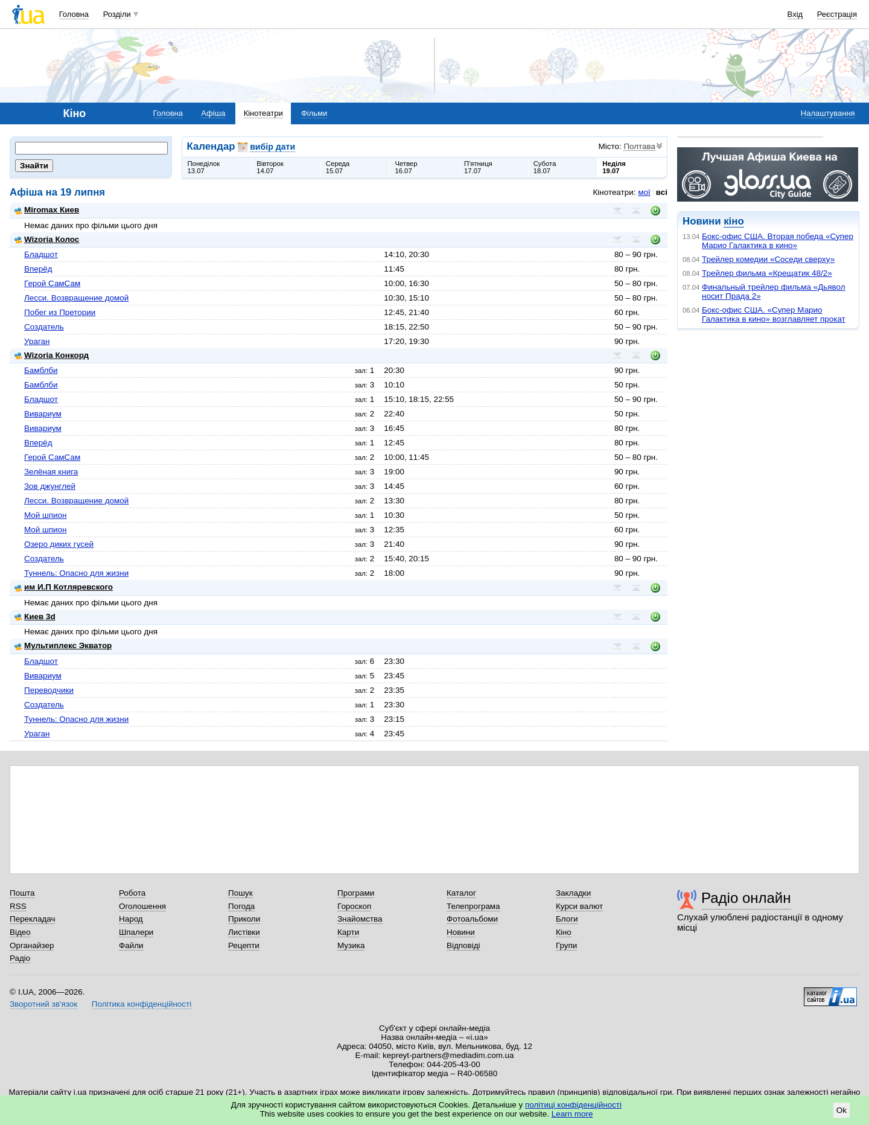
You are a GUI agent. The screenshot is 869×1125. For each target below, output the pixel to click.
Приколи (244, 918)
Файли (131, 945)
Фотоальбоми (472, 918)
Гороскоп (354, 906)
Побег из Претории (59, 312)
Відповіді (463, 945)
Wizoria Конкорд (51, 355)
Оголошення (142, 906)
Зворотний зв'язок (43, 1004)
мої (644, 192)
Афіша (213, 113)
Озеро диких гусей (59, 544)
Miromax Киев (46, 209)
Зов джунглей (49, 486)
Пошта (22, 892)
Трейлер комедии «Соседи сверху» (768, 259)
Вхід (795, 14)
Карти (348, 932)
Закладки (573, 892)
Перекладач (32, 918)
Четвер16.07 (406, 167)
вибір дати (272, 146)
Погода (241, 906)
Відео (20, 932)
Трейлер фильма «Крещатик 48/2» (767, 273)
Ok (841, 1110)
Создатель (44, 326)
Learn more (572, 1113)
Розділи (117, 14)
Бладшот (41, 254)
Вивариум (43, 413)
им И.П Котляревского (63, 586)
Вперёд (38, 268)
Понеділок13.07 (204, 167)
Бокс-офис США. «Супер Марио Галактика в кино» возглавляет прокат (773, 314)
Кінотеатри (263, 113)
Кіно (563, 932)
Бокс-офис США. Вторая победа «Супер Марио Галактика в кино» (777, 241)
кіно (733, 221)
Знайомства (360, 918)
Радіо (20, 958)
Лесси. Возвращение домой (76, 297)
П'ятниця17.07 (478, 167)
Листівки (244, 932)
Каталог (461, 892)
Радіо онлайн (746, 898)
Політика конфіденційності (141, 1004)
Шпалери (136, 932)
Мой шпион (45, 515)
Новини (461, 932)
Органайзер (32, 945)
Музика (350, 945)
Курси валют (579, 906)
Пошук (240, 892)
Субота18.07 (544, 167)
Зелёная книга (51, 471)
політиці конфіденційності (573, 1104)
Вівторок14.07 (270, 167)
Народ (131, 918)
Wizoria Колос (46, 239)
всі (661, 192)
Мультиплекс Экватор (63, 645)
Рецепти (243, 945)
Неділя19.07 (613, 167)
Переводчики (49, 690)
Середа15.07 (338, 167)
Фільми (314, 113)
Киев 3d (35, 616)
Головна (74, 14)
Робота (132, 892)
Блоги (567, 918)
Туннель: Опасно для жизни (76, 573)
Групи (566, 945)
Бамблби (41, 370)
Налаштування (828, 113)
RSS (18, 906)
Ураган (36, 341)
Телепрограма (473, 906)
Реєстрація (837, 14)
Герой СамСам (52, 283)
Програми (355, 892)
